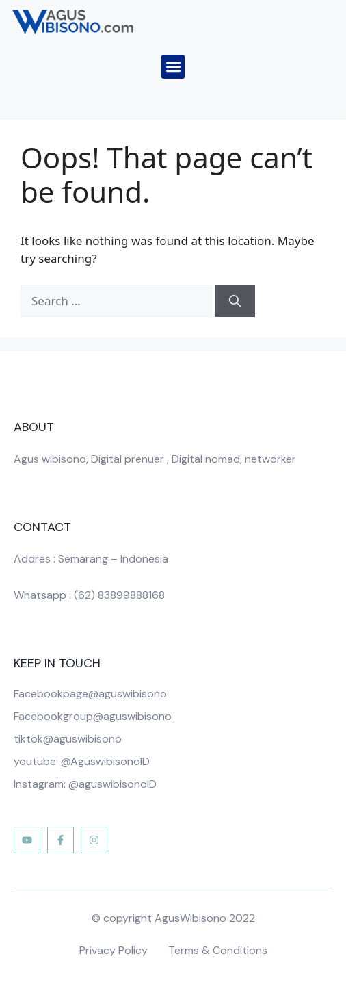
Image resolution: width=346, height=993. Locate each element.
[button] (173, 67)
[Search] (235, 301)
